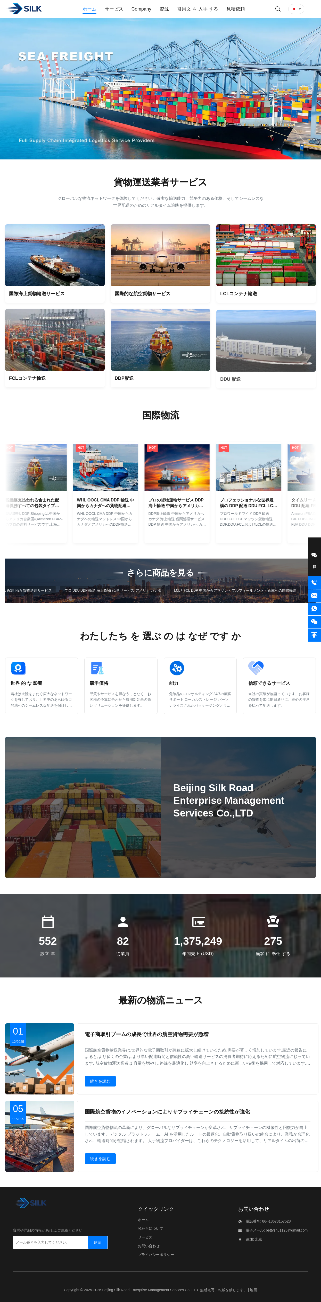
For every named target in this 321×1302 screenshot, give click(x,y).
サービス (145, 1237)
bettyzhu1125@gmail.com (286, 1230)
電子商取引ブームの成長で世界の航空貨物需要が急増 (147, 1034)
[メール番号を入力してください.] (45, 1242)
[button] (296, 9)
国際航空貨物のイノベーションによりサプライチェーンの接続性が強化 (167, 1112)
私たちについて (150, 1228)
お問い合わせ (149, 1246)
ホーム (143, 1220)
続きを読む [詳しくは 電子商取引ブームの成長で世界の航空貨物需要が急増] (100, 1081)
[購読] (98, 1242)
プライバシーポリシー (156, 1255)
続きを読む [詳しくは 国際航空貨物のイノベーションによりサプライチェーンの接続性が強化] (100, 1158)
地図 (253, 1290)
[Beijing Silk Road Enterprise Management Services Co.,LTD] (30, 1204)
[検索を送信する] (278, 9)
